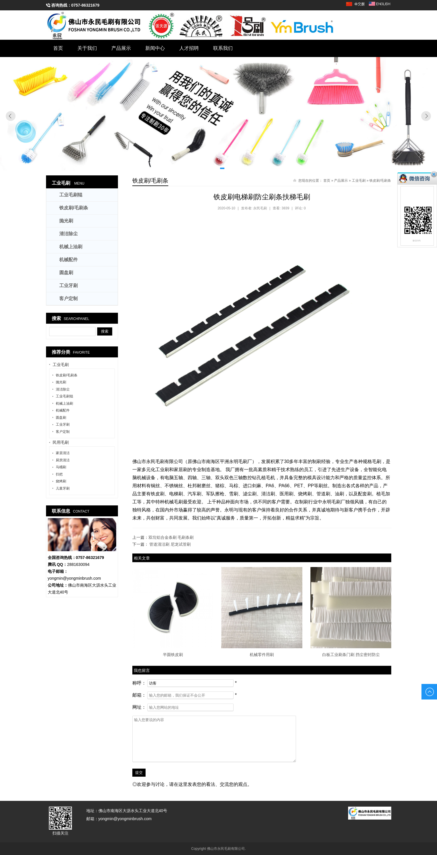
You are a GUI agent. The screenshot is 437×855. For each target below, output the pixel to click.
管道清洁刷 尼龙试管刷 (170, 544)
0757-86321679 (85, 5)
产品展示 (121, 48)
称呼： (139, 682)
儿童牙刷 (63, 488)
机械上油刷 (70, 246)
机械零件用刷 (262, 654)
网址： (139, 707)
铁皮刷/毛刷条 (380, 181)
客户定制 (68, 298)
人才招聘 (189, 48)
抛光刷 (66, 220)
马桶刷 (61, 467)
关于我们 (87, 48)
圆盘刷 (66, 272)
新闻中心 (155, 48)
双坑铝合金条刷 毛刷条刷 (171, 537)
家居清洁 (63, 453)
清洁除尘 (68, 233)
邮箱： (139, 695)
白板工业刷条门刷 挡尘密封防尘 (351, 654)
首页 (58, 48)
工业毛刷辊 (70, 194)
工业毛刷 (359, 181)
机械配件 (68, 259)
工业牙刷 (68, 285)
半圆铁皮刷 (173, 654)
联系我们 (223, 48)
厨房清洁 (63, 460)
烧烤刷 (61, 481)
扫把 (59, 474)
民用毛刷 (61, 442)
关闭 (434, 174)
